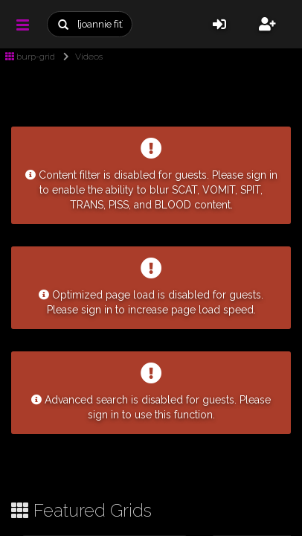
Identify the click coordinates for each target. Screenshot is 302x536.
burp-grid (30, 56)
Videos (80, 56)
